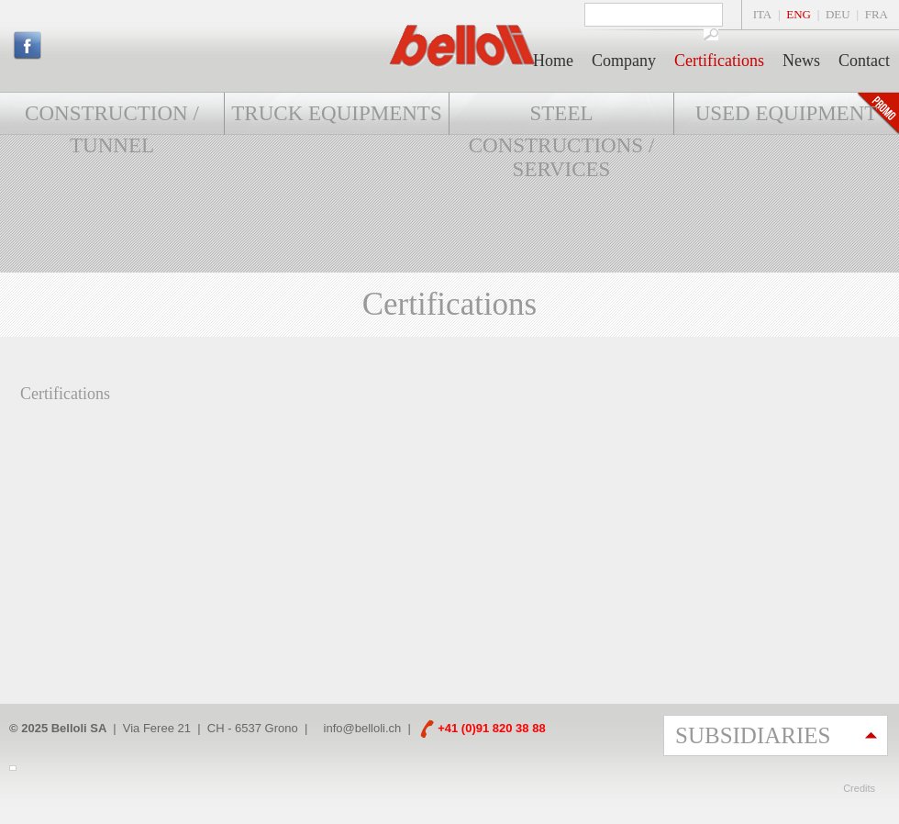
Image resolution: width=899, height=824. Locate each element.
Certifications (719, 60)
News (801, 60)
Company (624, 60)
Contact (864, 60)
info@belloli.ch (363, 728)
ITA (762, 14)
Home (553, 60)
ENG (798, 14)
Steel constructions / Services (562, 141)
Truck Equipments (336, 113)
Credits (859, 788)
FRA (876, 14)
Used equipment (786, 113)
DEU (838, 14)
